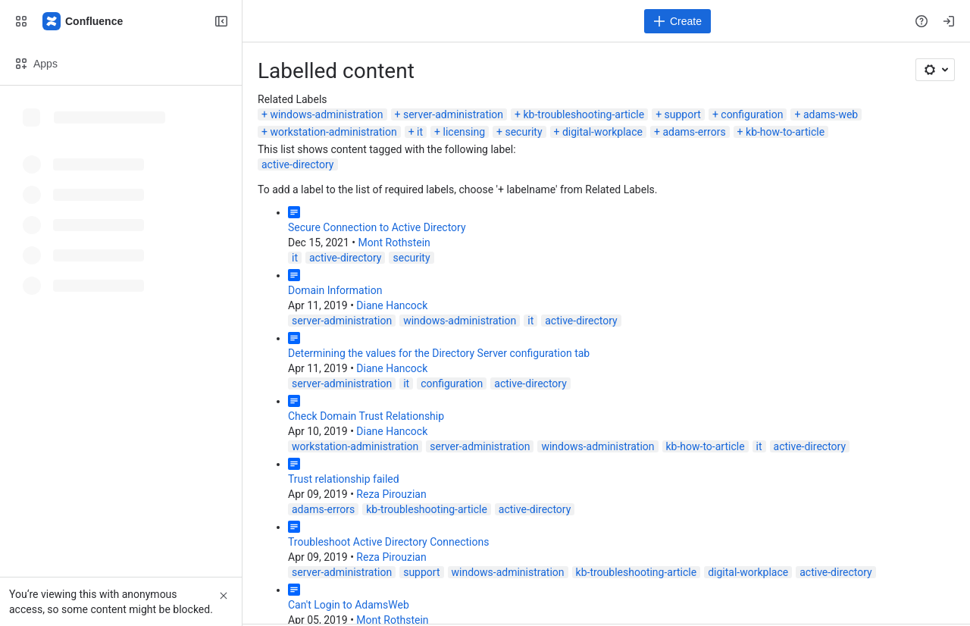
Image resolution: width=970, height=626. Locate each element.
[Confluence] (83, 21)
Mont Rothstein (394, 242)
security (523, 132)
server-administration (453, 114)
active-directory (297, 164)
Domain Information (335, 290)
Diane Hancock (391, 305)
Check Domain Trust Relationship (366, 416)
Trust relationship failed (343, 479)
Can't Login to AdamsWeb (348, 605)
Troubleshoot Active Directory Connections (388, 542)
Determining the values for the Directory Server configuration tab (439, 353)
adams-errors (693, 132)
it (420, 132)
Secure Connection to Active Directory (377, 227)
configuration (752, 114)
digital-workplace (602, 132)
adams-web (830, 114)
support (683, 114)
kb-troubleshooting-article (584, 114)
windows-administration (326, 114)
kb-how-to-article (785, 132)
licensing (464, 132)
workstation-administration (333, 132)
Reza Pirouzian (391, 494)
